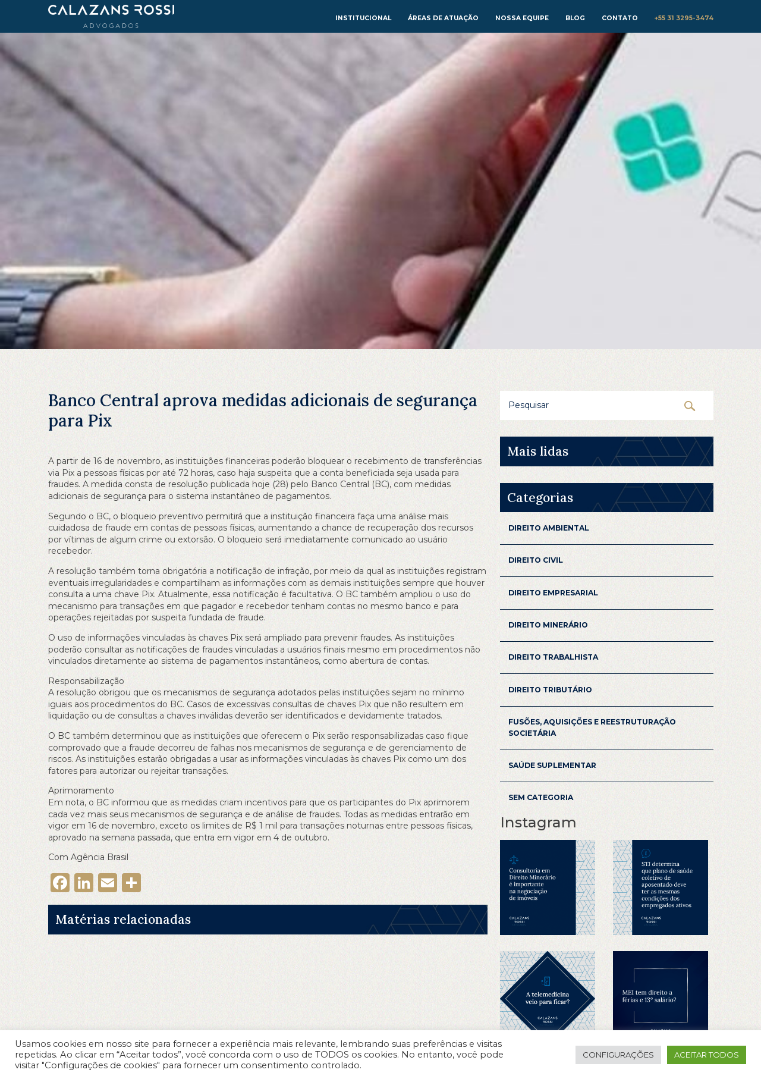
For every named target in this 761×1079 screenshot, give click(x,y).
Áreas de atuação (443, 18)
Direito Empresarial (553, 592)
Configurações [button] (618, 1054)
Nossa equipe (522, 18)
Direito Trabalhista (553, 657)
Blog (575, 18)
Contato (620, 18)
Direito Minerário (548, 624)
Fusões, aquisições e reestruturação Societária (592, 727)
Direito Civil (535, 560)
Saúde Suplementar (552, 765)
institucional (363, 18)
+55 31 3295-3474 (684, 18)
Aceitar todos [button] (706, 1054)
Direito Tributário (550, 689)
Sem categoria (540, 797)
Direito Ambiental (548, 527)
